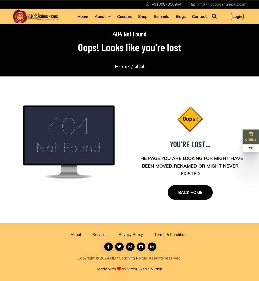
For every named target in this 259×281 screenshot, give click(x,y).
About (100, 16)
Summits (161, 16)
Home (82, 16)
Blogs (181, 16)
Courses (124, 16)
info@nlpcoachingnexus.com (222, 4)
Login (237, 16)
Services (100, 234)
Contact (199, 16)
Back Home (190, 192)
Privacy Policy (131, 234)
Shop (142, 16)
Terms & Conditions (171, 234)
